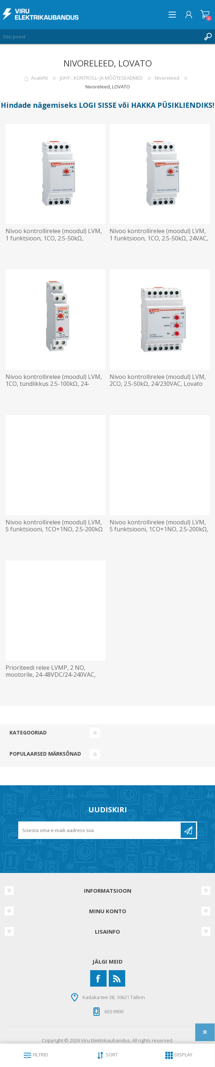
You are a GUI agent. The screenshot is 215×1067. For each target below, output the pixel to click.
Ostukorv (205, 15)
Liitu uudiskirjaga (188, 830)
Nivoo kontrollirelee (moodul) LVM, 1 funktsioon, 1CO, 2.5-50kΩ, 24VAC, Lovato (159, 238)
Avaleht (39, 78)
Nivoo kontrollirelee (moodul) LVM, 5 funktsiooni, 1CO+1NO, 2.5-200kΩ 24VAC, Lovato (54, 529)
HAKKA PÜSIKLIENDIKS (171, 105)
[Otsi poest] (100, 36)
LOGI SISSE (97, 105)
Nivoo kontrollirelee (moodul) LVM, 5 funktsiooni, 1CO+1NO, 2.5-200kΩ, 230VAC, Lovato (159, 529)
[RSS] (117, 978)
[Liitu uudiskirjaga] (100, 830)
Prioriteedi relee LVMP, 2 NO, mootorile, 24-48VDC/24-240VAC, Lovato (50, 675)
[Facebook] (98, 978)
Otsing (207, 36)
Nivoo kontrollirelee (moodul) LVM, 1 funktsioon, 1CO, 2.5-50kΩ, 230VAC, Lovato (53, 238)
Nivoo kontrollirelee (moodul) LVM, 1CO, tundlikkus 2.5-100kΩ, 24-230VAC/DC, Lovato (53, 384)
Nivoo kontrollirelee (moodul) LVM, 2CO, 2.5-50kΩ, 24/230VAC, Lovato (158, 380)
